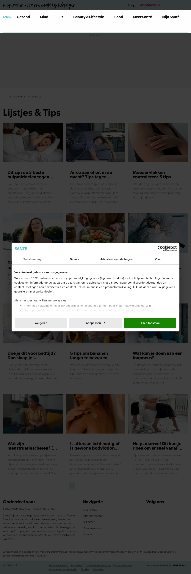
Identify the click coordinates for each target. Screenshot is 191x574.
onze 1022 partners (37, 278)
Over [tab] (158, 259)
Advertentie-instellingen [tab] (116, 259)
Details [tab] (74, 259)
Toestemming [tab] (33, 259)
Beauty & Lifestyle (90, 16)
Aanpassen (95, 323)
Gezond (25, 16)
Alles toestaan (150, 323)
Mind (46, 16)
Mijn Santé (173, 16)
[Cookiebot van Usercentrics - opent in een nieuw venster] (160, 248)
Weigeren (41, 323)
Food (120, 16)
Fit (63, 16)
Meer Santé (144, 16)
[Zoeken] (6, 28)
